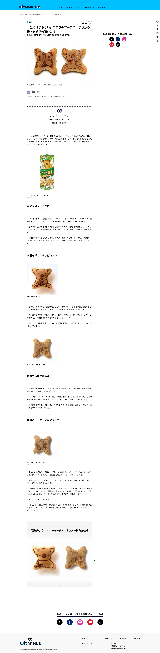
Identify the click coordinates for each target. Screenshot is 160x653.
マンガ (69, 7)
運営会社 (114, 643)
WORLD (102, 7)
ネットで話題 (89, 7)
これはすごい (68, 96)
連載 (77, 7)
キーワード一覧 (87, 643)
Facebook (36, 96)
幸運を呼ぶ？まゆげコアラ (60, 119)
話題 (26, 14)
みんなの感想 (87, 23)
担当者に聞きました (60, 122)
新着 (60, 7)
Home (21, 14)
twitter (30, 96)
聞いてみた (45, 96)
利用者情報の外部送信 (118, 649)
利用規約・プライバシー (119, 646)
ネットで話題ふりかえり (56, 96)
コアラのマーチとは (60, 116)
